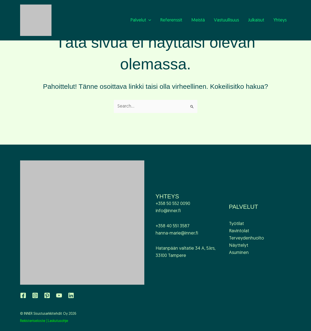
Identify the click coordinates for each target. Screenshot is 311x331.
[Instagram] (35, 295)
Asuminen (239, 253)
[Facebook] (23, 295)
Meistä (198, 20)
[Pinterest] (47, 295)
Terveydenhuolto (246, 238)
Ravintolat (239, 231)
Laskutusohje (58, 321)
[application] (148, 20)
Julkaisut (256, 20)
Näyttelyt (238, 245)
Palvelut (140, 20)
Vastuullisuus (226, 20)
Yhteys (280, 20)
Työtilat (236, 224)
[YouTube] (59, 295)
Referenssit (171, 20)
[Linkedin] (71, 295)
